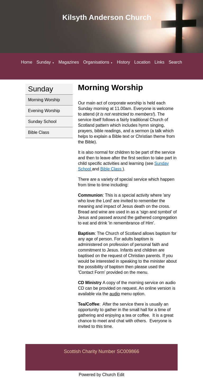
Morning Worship (44, 100)
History (123, 62)
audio (114, 294)
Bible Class (38, 132)
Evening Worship (44, 110)
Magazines (68, 62)
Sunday (43, 62)
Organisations (96, 62)
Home (26, 62)
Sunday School (42, 121)
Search (175, 62)
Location (142, 62)
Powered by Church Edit (101, 374)
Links (159, 62)
